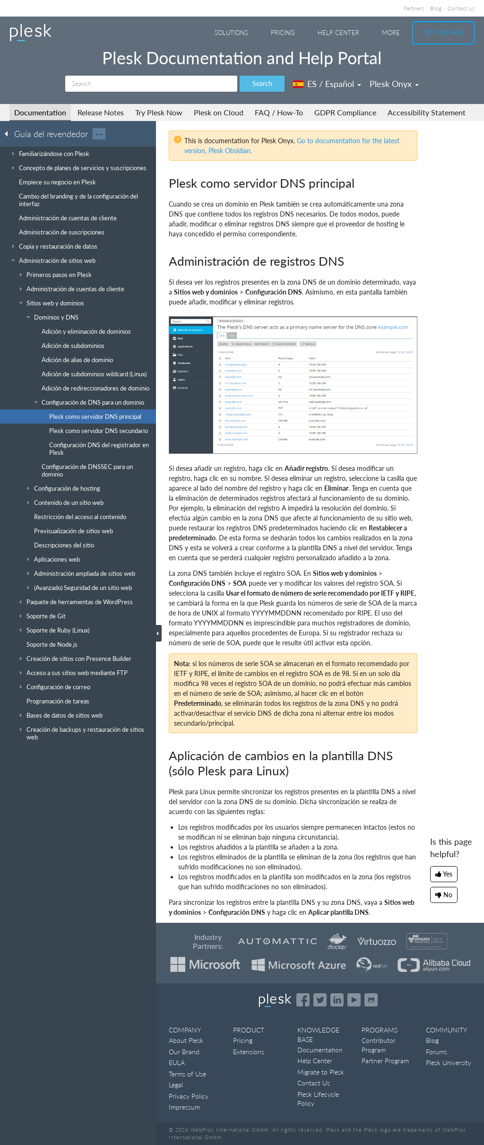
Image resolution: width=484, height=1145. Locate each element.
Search (262, 83)
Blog (435, 8)
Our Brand (184, 1052)
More (391, 32)
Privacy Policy (188, 1096)
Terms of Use (187, 1074)
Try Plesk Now (158, 112)
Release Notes (101, 112)
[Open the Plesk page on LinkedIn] (337, 999)
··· (99, 134)
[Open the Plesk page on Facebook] (303, 999)
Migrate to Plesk (320, 1072)
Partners (414, 8)
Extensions (248, 1052)
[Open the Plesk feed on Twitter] (320, 999)
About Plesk (186, 1040)
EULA (177, 1062)
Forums (436, 1052)
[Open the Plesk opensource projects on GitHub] (371, 999)
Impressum (184, 1107)
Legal (176, 1085)
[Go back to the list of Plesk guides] (9, 133)
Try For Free (443, 32)
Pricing (283, 32)
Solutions (231, 32)
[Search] (151, 84)
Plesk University (448, 1062)
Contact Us (313, 1083)
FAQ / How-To (279, 112)
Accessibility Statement (427, 112)
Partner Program (385, 1061)
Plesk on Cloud (218, 112)
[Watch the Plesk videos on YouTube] (354, 999)
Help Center (338, 32)
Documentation (40, 112)
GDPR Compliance (345, 112)
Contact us (461, 8)
